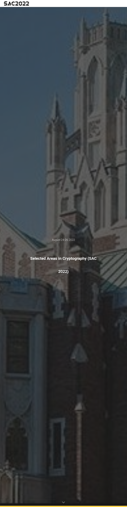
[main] (63, 239)
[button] (63, 503)
